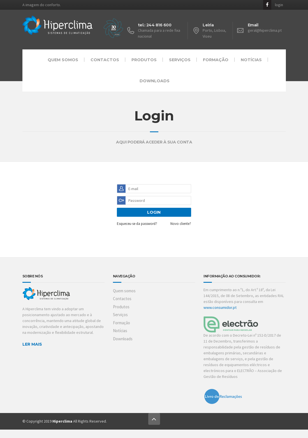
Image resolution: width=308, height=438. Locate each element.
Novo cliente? (180, 223)
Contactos (105, 59)
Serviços (180, 59)
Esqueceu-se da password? (137, 223)
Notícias (251, 59)
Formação (215, 59)
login (279, 4)
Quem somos (63, 59)
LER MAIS (32, 343)
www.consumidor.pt (220, 307)
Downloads (155, 80)
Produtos (144, 59)
